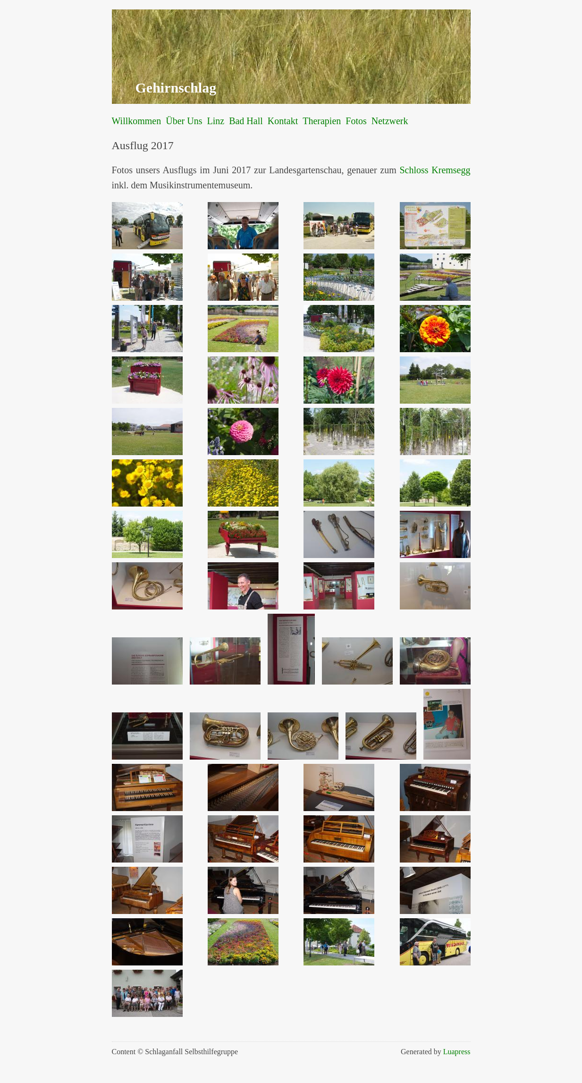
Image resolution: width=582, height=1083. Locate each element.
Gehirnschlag (176, 87)
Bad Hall (246, 121)
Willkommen (136, 121)
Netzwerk (389, 121)
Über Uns (184, 121)
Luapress (457, 1052)
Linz (215, 121)
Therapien (322, 121)
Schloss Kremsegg (434, 170)
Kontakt (283, 121)
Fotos (356, 121)
